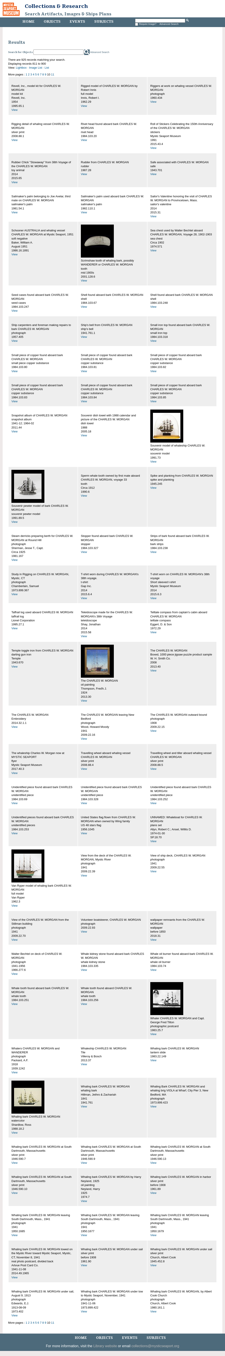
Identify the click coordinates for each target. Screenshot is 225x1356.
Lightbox (21, 67)
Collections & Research (56, 6)
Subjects (103, 21)
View (14, 110)
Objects (52, 21)
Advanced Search (169, 24)
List (47, 67)
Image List (35, 67)
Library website (105, 1346)
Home (28, 21)
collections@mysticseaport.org (155, 1346)
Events (77, 21)
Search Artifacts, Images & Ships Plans (68, 14)
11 (52, 74)
